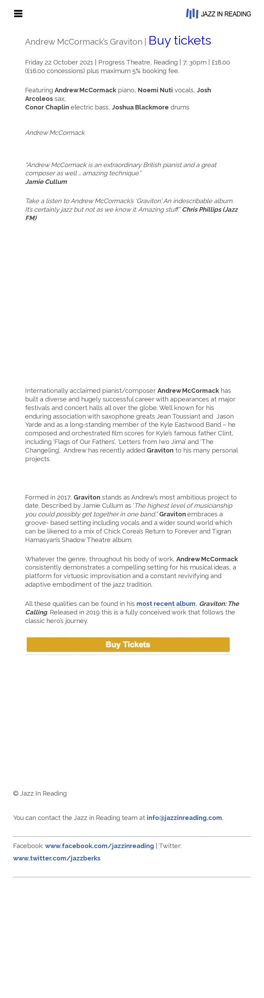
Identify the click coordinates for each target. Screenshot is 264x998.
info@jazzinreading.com (184, 817)
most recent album (166, 603)
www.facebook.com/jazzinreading (99, 845)
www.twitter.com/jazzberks (56, 858)
